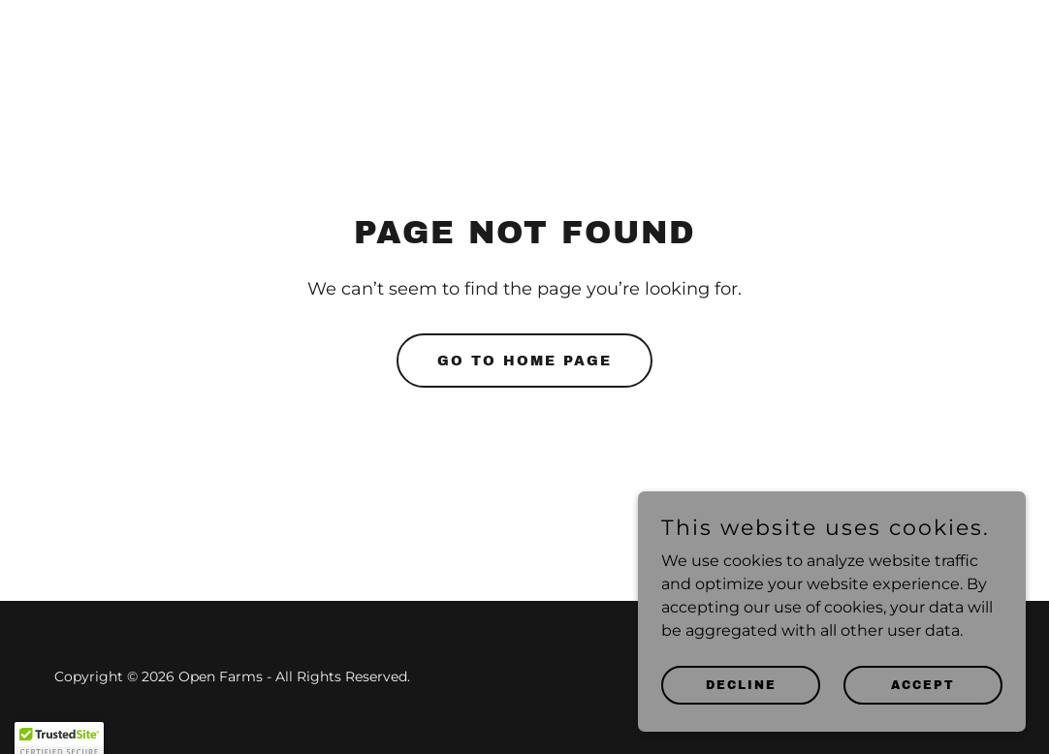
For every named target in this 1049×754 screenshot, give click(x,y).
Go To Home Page (524, 361)
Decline (741, 724)
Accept (923, 724)
